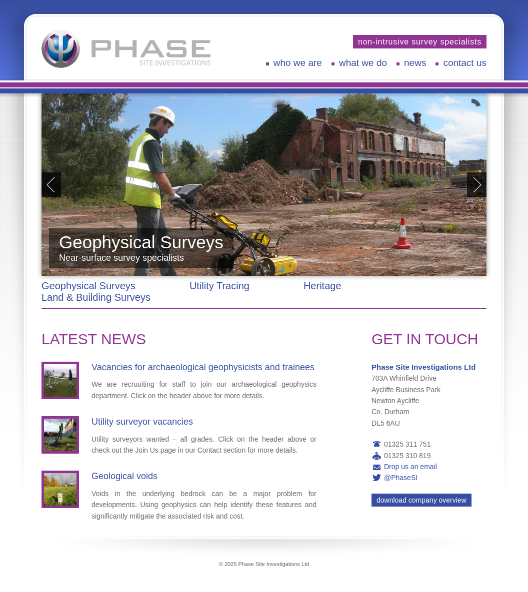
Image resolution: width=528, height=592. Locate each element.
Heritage (323, 285)
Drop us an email (410, 467)
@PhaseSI (401, 478)
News (415, 62)
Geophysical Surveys (89, 285)
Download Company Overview (421, 500)
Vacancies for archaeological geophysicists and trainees (203, 367)
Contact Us (464, 62)
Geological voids (125, 476)
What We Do (363, 62)
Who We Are (298, 62)
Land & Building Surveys (96, 297)
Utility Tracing (220, 285)
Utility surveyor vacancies (142, 422)
